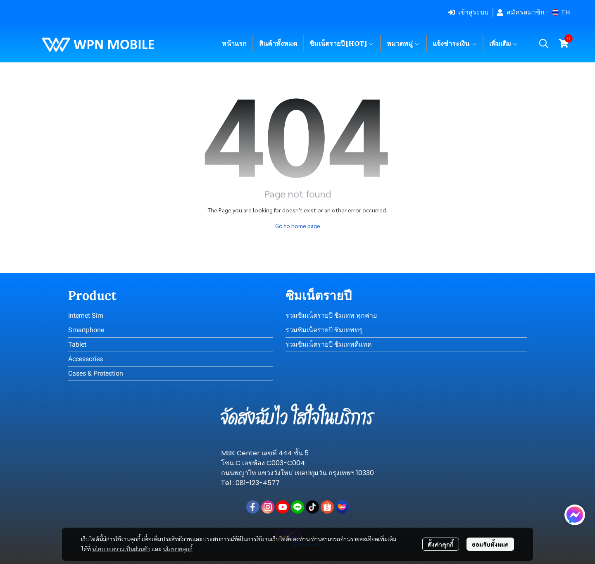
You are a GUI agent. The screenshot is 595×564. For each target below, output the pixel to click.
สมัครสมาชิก (521, 12)
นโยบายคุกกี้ (178, 548)
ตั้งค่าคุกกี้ (441, 544)
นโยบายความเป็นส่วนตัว (121, 548)
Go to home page (297, 225)
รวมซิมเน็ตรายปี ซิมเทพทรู (324, 330)
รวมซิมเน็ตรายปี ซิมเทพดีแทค (329, 344)
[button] (561, 12)
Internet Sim (85, 315)
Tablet (77, 344)
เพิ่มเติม (504, 43)
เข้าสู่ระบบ (468, 12)
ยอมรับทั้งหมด (490, 544)
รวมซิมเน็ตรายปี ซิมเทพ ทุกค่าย (331, 315)
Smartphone (86, 330)
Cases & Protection (95, 373)
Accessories (85, 359)
